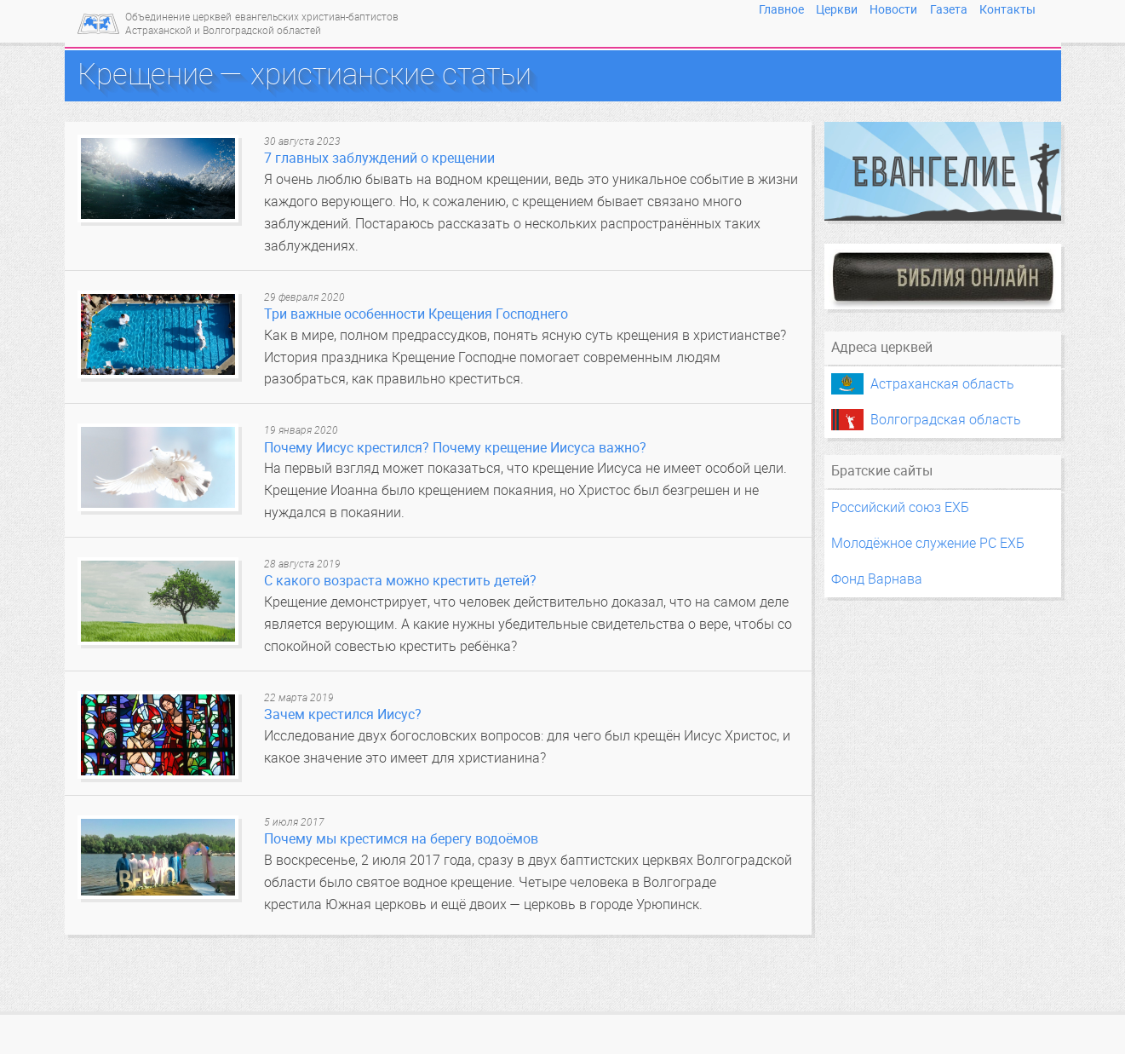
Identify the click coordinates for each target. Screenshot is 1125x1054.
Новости (893, 9)
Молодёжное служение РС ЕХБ (928, 543)
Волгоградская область (945, 420)
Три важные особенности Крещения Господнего (416, 314)
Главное (781, 9)
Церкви (837, 9)
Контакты (1007, 9)
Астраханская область (942, 384)
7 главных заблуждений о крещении (379, 158)
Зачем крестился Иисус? (343, 714)
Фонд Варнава (876, 579)
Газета (948, 9)
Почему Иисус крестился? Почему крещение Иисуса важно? (455, 448)
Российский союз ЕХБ (900, 507)
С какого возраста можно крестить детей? (400, 581)
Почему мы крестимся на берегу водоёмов (401, 839)
